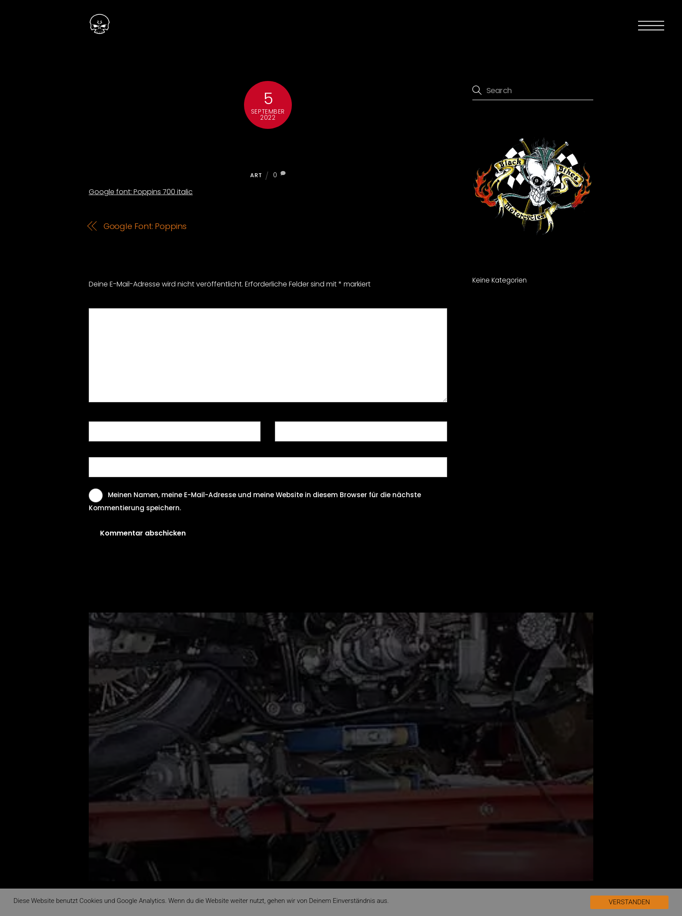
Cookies (91, 901)
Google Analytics (141, 901)
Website (106, 466)
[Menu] (651, 25)
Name (104, 430)
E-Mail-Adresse (306, 430)
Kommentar (115, 317)
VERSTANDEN (629, 902)
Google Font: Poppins (145, 226)
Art (256, 175)
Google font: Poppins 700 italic (268, 149)
